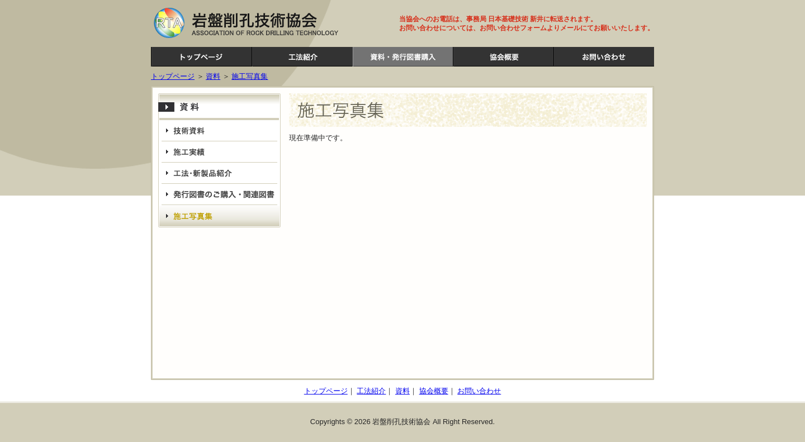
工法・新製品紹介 (219, 173)
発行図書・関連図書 (219, 194)
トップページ (173, 76)
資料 (402, 56)
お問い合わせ (603, 56)
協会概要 (503, 56)
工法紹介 (302, 56)
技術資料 (219, 130)
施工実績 (219, 152)
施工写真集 (249, 76)
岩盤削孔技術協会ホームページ (201, 56)
